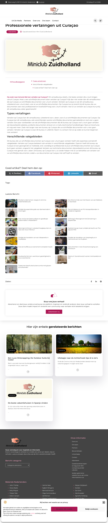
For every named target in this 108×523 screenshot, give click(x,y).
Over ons (36, 21)
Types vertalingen (39, 87)
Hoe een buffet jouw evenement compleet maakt (35, 252)
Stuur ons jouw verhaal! (54, 307)
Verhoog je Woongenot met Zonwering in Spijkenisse (82, 225)
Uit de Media (76, 460)
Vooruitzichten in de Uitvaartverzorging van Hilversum (83, 253)
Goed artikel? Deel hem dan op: (45, 93)
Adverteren (75, 466)
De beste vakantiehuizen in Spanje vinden (28, 409)
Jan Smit (78, 496)
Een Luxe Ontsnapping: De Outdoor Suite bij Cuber (29, 365)
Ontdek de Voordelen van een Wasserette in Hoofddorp (33, 244)
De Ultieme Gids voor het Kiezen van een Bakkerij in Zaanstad (85, 206)
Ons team (46, 21)
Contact (55, 21)
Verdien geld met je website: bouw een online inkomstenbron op (80, 481)
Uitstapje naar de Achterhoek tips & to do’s (78, 364)
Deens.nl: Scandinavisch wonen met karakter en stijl (84, 262)
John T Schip (14, 491)
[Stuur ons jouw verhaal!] (54, 301)
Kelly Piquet (14, 496)
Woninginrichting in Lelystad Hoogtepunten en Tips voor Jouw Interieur (34, 234)
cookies (32, 513)
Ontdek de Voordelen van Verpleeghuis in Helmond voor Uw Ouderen (82, 244)
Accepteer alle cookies (64, 509)
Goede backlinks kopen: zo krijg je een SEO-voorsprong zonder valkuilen (79, 472)
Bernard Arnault (48, 496)
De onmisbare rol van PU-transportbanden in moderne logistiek (83, 216)
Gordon (77, 493)
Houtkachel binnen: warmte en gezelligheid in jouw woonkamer (34, 262)
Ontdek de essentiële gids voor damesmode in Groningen (34, 216)
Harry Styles (14, 493)
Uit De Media (17, 21)
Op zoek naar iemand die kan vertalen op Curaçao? (27, 103)
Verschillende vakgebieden (42, 90)
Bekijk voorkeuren (91, 509)
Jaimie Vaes (46, 491)
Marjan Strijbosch (81, 491)
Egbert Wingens (48, 493)
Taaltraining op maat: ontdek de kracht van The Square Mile (84, 234)
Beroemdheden (77, 456)
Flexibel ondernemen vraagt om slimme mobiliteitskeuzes (32, 206)
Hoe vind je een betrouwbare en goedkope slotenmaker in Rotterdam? (33, 225)
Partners (27, 21)
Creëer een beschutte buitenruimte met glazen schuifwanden (34, 272)
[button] (104, 502)
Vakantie (12, 37)
